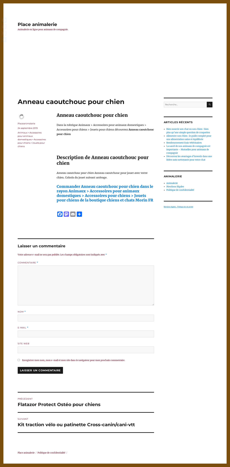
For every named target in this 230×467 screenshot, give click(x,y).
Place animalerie (37, 24)
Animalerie (172, 183)
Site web (23, 343)
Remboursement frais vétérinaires (184, 142)
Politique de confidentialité (180, 190)
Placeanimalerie (26, 123)
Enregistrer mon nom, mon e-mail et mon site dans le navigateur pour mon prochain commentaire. (73, 360)
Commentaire (28, 262)
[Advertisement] (115, 73)
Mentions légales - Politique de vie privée (178, 207)
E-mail (23, 327)
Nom (22, 311)
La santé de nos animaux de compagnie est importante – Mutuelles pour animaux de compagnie (188, 149)
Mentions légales (175, 186)
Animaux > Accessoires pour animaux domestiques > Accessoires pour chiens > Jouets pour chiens (32, 139)
